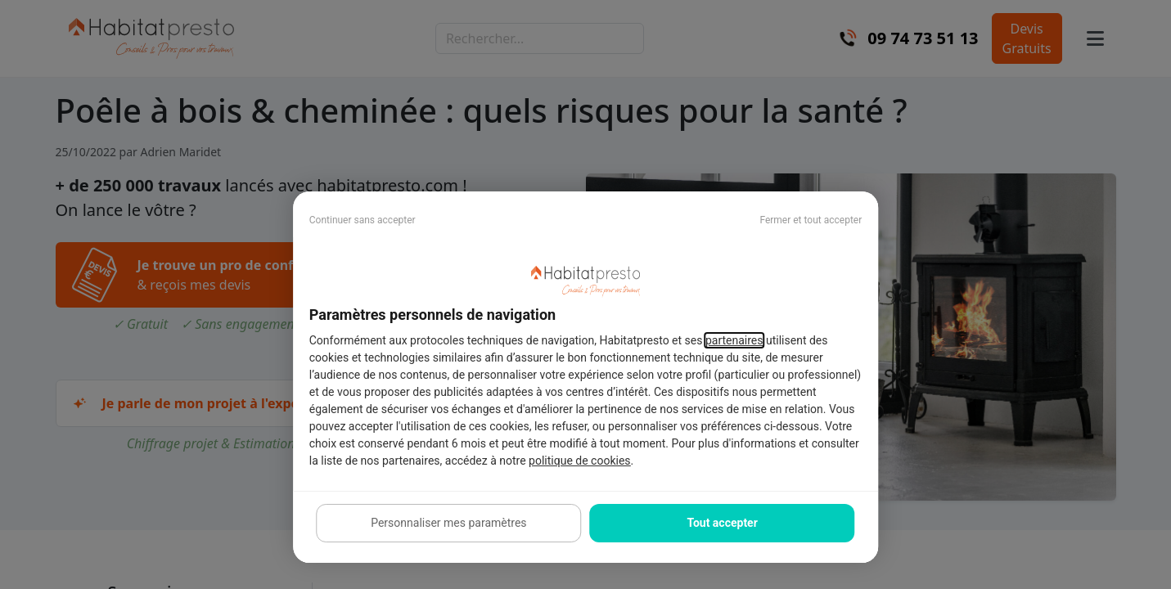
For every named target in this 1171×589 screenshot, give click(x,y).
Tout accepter (722, 522)
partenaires (734, 340)
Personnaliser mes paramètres (448, 522)
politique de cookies (579, 460)
